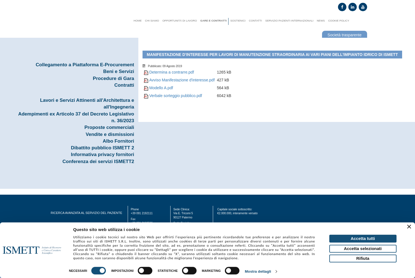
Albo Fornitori (118, 141)
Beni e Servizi (118, 71)
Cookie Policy (338, 20)
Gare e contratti (213, 20)
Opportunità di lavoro (179, 20)
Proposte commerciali (109, 127)
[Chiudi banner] (410, 227)
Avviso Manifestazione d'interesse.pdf (182, 80)
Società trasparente (345, 35)
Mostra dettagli (258, 272)
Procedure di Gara (113, 78)
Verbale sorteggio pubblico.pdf (175, 95)
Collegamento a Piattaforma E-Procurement (85, 64)
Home (138, 20)
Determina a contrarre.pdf (171, 72)
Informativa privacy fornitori (102, 154)
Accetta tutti (363, 238)
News (321, 20)
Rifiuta (362, 258)
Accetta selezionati (363, 248)
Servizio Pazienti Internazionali (289, 20)
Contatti (255, 20)
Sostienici (237, 20)
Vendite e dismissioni (110, 134)
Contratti (124, 85)
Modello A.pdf (161, 88)
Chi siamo (152, 20)
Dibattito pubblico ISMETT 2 (102, 147)
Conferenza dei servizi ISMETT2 (98, 161)
